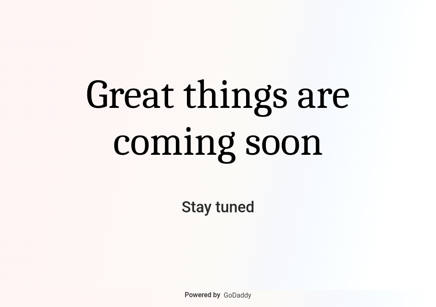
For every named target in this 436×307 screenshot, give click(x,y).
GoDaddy (237, 295)
